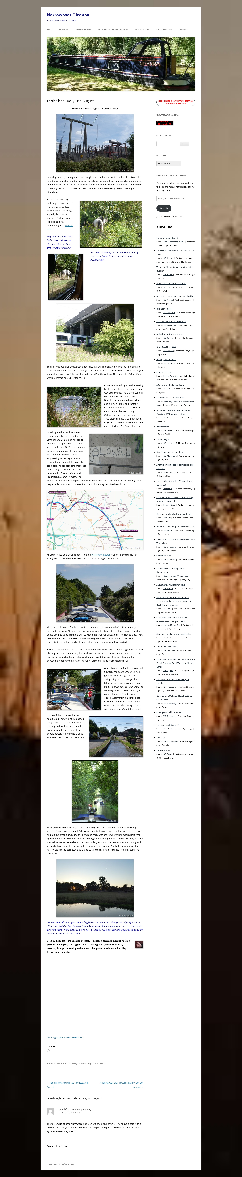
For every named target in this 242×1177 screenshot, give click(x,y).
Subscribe (163, 208)
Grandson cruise (163, 372)
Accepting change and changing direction (175, 296)
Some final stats (163, 555)
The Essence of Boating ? (167, 725)
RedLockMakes (142, 29)
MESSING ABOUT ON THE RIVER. (171, 321)
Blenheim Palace (163, 308)
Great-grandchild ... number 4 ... (170, 712)
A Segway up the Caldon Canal (170, 385)
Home (49, 29)
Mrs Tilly (167, 517)
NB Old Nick (168, 363)
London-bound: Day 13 (167, 238)
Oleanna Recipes (83, 29)
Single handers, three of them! (170, 452)
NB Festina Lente (170, 741)
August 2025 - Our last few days (170, 584)
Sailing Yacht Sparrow (172, 376)
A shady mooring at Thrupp (169, 334)
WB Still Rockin (169, 716)
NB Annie (167, 608)
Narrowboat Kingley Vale (174, 241)
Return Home (162, 426)
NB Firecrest (168, 443)
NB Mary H (168, 588)
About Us (63, 29)
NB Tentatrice (169, 650)
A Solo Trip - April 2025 (166, 646)
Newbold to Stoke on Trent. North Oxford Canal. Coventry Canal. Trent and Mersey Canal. (175, 663)
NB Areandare (169, 546)
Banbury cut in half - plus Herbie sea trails (175, 526)
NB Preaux (168, 300)
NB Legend (168, 670)
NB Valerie (168, 754)
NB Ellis (166, 388)
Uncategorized (76, 1063)
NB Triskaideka (169, 687)
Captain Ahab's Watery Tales (175, 576)
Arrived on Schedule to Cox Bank (171, 283)
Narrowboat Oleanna (68, 15)
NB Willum (167, 417)
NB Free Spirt (169, 312)
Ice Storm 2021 (163, 750)
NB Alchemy (168, 430)
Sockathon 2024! (164, 29)
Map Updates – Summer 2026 (170, 397)
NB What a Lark (170, 456)
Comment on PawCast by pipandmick (173, 514)
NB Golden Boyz (170, 703)
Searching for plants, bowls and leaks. (173, 634)
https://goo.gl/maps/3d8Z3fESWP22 (65, 1037)
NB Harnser (168, 258)
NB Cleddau (168, 350)
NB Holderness (169, 637)
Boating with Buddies (166, 359)
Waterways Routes (100, 554)
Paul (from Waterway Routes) (75, 1109)
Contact (183, 29)
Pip (103, 1063)
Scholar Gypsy (169, 505)
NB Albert (167, 728)
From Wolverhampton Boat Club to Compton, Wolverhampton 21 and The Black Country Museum (174, 601)
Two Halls (160, 737)
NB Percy (167, 287)
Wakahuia (167, 488)
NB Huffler (168, 274)
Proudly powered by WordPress (60, 1164)
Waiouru (167, 472)
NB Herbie (167, 530)
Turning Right (162, 439)
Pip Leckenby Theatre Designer (113, 29)
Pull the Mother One (172, 625)
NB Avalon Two (169, 325)
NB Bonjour (168, 338)
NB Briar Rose (169, 559)
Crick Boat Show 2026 (166, 346)
